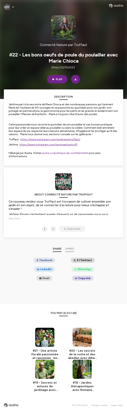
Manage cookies (99, 405)
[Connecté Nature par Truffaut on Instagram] (53, 229)
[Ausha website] (116, 6)
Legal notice (117, 405)
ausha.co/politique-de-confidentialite (65, 153)
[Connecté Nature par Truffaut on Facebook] (45, 229)
